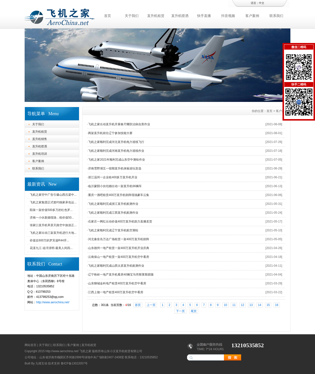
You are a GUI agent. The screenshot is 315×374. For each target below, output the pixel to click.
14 (259, 305)
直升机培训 (39, 153)
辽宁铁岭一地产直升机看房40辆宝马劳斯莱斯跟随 (120, 274)
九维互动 (41, 363)
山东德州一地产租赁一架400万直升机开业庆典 (118, 248)
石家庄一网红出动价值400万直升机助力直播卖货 (120, 221)
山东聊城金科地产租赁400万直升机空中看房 (117, 283)
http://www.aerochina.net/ (52, 302)
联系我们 (276, 16)
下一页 (180, 311)
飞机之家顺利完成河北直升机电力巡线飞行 (116, 142)
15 (268, 305)
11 (234, 305)
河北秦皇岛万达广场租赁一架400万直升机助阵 (118, 239)
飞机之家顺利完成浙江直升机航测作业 (113, 204)
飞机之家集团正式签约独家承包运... (53, 202)
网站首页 (30, 345)
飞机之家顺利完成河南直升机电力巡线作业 (116, 150)
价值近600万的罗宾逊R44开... (49, 240)
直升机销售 (39, 139)
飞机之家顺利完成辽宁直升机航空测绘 (113, 230)
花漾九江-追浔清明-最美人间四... (51, 248)
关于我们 (132, 16)
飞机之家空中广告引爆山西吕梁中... (53, 194)
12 (242, 305)
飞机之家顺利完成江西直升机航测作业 (113, 212)
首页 (107, 16)
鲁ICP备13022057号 (74, 363)
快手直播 (204, 16)
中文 (261, 2)
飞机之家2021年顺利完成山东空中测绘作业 (116, 159)
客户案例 (252, 16)
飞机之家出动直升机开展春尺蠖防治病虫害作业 (119, 124)
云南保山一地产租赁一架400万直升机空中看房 (118, 257)
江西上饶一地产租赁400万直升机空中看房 (115, 292)
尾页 (194, 311)
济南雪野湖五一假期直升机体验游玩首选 (114, 168)
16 (276, 305)
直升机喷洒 (180, 16)
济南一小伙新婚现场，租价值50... (52, 217)
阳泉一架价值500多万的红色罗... (51, 210)
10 (225, 305)
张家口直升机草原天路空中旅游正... (53, 225)
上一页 (151, 305)
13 (251, 305)
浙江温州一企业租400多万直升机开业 (112, 177)
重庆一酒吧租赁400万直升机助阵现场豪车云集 (118, 195)
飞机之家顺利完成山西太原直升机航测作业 (116, 265)
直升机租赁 (155, 16)
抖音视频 (228, 16)
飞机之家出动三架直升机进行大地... (53, 233)
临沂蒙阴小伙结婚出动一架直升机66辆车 (115, 186)
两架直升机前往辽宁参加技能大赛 (110, 133)
